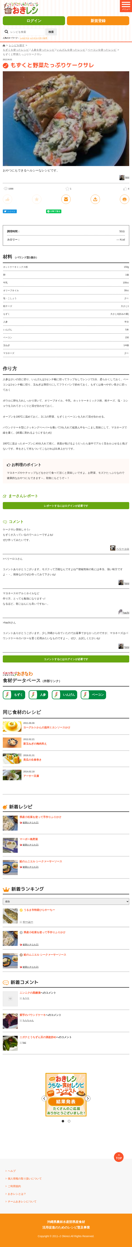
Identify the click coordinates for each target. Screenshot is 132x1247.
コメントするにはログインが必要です (66, 659)
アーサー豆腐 (31, 775)
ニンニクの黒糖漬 (30, 992)
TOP (119, 1158)
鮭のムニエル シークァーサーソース (41, 861)
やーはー (28, 921)
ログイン (33, 21)
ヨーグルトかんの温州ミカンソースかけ (46, 727)
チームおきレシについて (22, 1201)
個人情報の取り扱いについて (25, 1178)
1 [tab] (63, 1121)
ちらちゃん (28, 1020)
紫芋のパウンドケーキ (33, 1014)
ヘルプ (12, 1170)
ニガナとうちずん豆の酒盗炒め (38, 1037)
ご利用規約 (14, 1186)
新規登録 (98, 21)
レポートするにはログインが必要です (66, 505)
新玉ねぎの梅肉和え (35, 743)
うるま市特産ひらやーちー (39, 909)
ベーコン (98, 694)
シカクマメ (24, 38)
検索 (51, 31)
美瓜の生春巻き (32, 759)
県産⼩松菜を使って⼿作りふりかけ (40, 816)
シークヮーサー (36, 38)
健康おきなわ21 (30, 822)
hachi (126, 612)
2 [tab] (69, 1121)
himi (127, 177)
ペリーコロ (122, 548)
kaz (24, 1042)
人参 (43, 694)
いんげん (69, 694)
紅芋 (45, 38)
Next (97, 1098)
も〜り (26, 998)
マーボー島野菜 (29, 839)
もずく (18, 694)
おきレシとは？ (17, 1193)
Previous (34, 1098)
